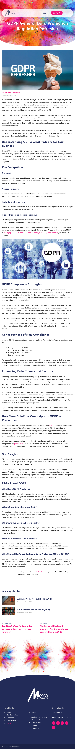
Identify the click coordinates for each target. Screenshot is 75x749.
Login (44, 7)
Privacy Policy (37, 720)
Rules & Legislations (13, 92)
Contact (56, 7)
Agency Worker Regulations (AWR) (35, 598)
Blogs (4, 92)
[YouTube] (66, 723)
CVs (50, 425)
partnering (18, 443)
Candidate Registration (39, 717)
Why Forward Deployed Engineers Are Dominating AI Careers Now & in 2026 (54, 628)
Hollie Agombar (42, 572)
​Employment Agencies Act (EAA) (34, 609)
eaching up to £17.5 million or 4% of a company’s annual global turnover (30, 232)
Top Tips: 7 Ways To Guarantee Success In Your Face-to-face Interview (18, 628)
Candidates (11, 718)
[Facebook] (62, 723)
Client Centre (12, 721)
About (9, 712)
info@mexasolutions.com (61, 717)
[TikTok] (53, 727)
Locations (35, 729)
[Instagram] (58, 723)
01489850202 (57, 712)
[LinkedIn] (53, 723)
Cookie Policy (37, 723)
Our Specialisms (13, 715)
